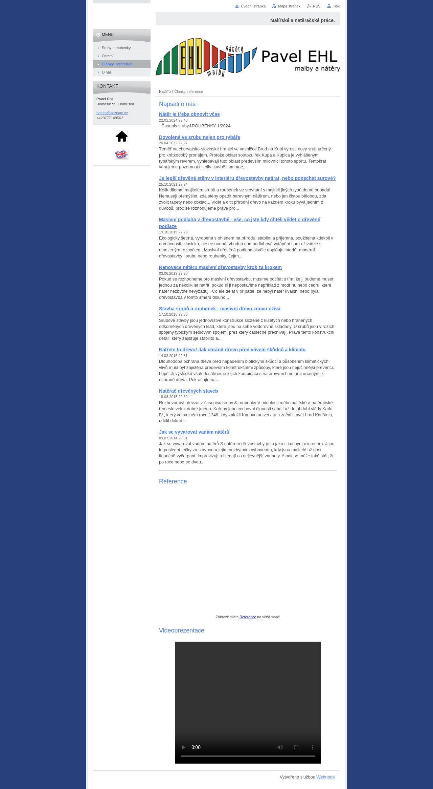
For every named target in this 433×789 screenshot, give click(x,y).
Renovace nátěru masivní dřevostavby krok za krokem (220, 267)
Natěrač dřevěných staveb (188, 391)
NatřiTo (164, 91)
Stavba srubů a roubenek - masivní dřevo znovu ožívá (219, 308)
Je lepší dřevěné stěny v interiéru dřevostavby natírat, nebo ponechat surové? (247, 178)
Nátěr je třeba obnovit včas (189, 114)
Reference (248, 617)
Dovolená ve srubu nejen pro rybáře (199, 137)
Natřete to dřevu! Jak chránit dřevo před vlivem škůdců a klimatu (232, 349)
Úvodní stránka (253, 6)
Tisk (336, 6)
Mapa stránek (289, 6)
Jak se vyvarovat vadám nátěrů (194, 432)
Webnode (325, 777)
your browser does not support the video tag (248, 703)
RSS (316, 6)
